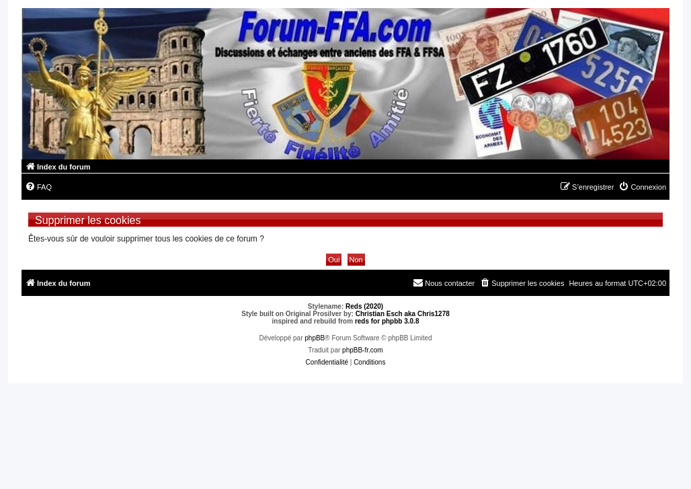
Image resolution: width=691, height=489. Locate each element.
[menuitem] (38, 187)
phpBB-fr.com (362, 350)
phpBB (314, 338)
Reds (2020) (364, 306)
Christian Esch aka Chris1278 (403, 313)
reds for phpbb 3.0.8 (387, 321)
